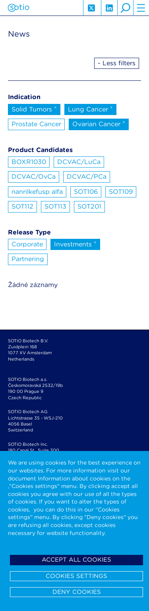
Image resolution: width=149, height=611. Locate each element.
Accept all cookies (76, 559)
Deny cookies (76, 591)
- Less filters (116, 63)
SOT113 (55, 206)
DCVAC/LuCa (79, 162)
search (125, 8)
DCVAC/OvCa (34, 176)
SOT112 (22, 206)
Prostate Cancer (36, 124)
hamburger (141, 8)
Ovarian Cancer (98, 123)
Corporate (27, 244)
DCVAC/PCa (86, 176)
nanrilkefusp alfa (37, 191)
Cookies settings (76, 576)
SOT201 (89, 206)
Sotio (18, 8)
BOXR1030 (29, 162)
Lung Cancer (90, 108)
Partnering (28, 259)
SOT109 (121, 191)
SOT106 (86, 191)
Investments (75, 243)
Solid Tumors (34, 108)
